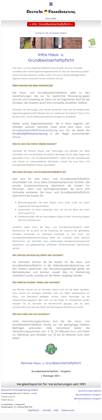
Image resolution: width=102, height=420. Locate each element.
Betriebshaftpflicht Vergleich (87, 398)
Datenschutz (68, 410)
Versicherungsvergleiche (89, 390)
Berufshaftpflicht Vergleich (88, 394)
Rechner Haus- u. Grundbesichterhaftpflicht (51, 363)
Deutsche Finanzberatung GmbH (19, 389)
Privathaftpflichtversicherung (29, 133)
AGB (56, 410)
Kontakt (47, 410)
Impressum (33, 410)
